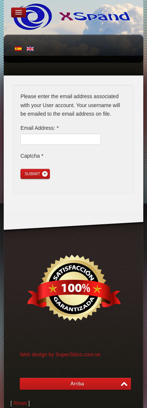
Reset (20, 403)
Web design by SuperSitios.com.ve (60, 354)
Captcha (32, 156)
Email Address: (39, 128)
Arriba (77, 383)
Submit (32, 173)
